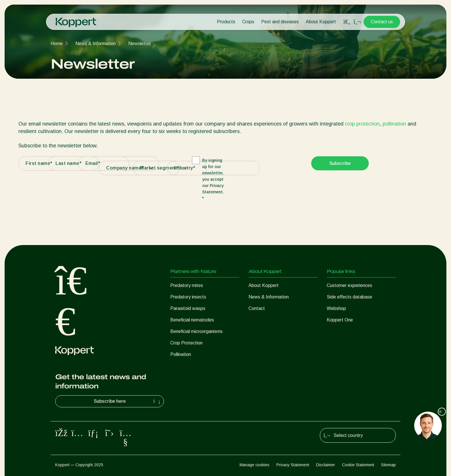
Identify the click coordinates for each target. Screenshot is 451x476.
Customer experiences (349, 285)
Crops (248, 21)
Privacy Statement (292, 464)
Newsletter (139, 43)
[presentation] (267, 167)
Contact (257, 308)
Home (57, 43)
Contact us (382, 21)
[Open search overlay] (347, 22)
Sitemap (388, 464)
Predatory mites (186, 285)
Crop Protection (186, 342)
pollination (394, 124)
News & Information (95, 43)
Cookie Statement (358, 464)
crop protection (362, 124)
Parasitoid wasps (187, 308)
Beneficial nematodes (192, 319)
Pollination (180, 354)
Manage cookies (255, 464)
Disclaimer (325, 464)
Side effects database (349, 296)
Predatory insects (188, 296)
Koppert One (340, 319)
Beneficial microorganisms (196, 331)
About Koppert (321, 21)
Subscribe (340, 163)
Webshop (336, 308)
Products (226, 21)
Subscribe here (128, 401)
